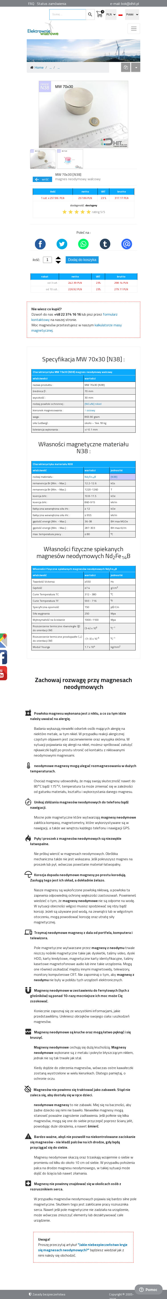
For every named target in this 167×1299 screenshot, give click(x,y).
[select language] (132, 14)
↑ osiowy (90, 410)
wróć (41, 179)
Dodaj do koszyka (82, 260)
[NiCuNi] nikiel (93, 403)
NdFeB (90, 476)
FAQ (31, 3)
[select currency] (110, 14)
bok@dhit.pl (130, 3)
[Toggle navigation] (134, 28)
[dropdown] (125, 67)
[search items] (67, 14)
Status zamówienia (51, 3)
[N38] (114, 476)
